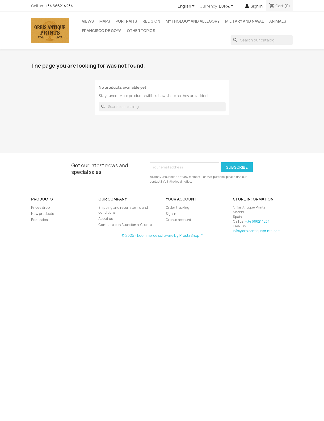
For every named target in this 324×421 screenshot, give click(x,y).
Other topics (141, 30)
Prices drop (40, 207)
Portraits (126, 21)
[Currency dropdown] (227, 6)
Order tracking (177, 207)
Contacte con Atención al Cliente (125, 224)
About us (105, 218)
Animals (277, 21)
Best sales (39, 219)
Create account (178, 219)
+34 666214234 (59, 5)
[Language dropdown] (187, 6)
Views (88, 21)
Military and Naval (244, 21)
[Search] (262, 40)
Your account (181, 199)
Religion (151, 21)
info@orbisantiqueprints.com (256, 231)
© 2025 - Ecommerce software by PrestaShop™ (162, 235)
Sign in (171, 213)
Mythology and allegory (193, 21)
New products (42, 213)
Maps (104, 21)
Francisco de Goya (102, 30)
